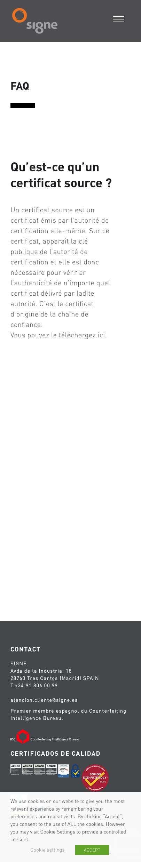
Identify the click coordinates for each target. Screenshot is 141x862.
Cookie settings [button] (47, 850)
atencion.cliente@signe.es (44, 700)
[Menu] (119, 18)
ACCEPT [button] (92, 850)
